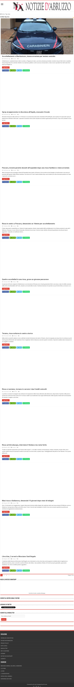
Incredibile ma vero (6, 679)
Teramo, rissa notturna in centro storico (17, 334)
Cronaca (14, 59)
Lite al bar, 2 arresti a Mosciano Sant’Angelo (19, 557)
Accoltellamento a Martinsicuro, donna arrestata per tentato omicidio (28, 57)
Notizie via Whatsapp (6, 656)
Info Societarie (5, 651)
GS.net (34, 684)
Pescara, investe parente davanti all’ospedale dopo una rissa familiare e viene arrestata (35, 168)
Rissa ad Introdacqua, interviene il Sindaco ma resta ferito (24, 445)
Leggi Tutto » (5, 67)
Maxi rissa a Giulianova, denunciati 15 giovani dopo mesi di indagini (28, 501)
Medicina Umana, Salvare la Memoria (11, 666)
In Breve (15, 336)
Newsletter (4, 648)
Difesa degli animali (6, 676)
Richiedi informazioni (7, 641)
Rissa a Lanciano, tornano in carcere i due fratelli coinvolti (24, 390)
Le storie (3, 668)
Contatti (3, 659)
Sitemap (3, 654)
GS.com (45, 684)
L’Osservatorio (5, 674)
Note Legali (4, 646)
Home (2, 14)
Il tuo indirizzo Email (6, 616)
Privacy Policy (5, 643)
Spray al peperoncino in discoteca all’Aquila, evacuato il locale (26, 112)
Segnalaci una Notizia (7, 638)
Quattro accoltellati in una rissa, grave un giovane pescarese (25, 280)
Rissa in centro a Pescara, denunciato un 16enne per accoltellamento (28, 224)
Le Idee (2, 671)
